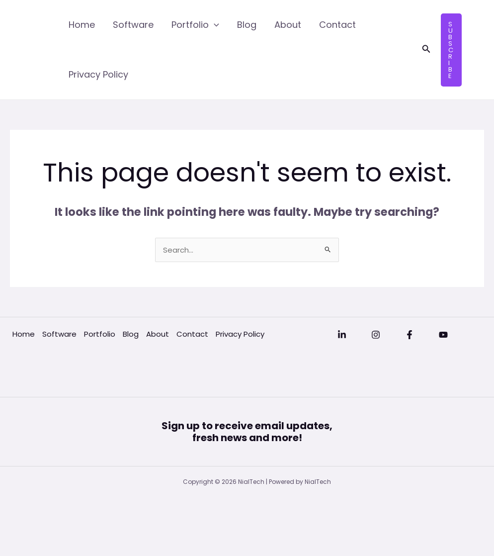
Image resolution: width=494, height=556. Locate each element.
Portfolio (195, 25)
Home (82, 24)
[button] (426, 50)
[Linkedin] (341, 334)
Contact (337, 24)
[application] (214, 25)
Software (133, 24)
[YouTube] (443, 334)
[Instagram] (375, 334)
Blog (246, 24)
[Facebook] (409, 334)
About (287, 24)
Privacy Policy (98, 74)
